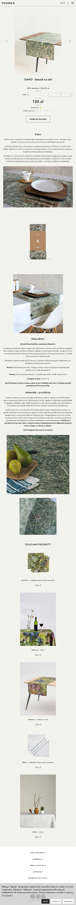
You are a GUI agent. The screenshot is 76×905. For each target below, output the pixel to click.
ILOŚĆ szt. (25, 95)
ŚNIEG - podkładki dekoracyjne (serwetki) (38, 762)
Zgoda (45, 901)
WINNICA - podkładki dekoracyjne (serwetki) (38, 580)
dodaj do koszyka (38, 119)
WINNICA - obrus (38, 650)
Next (69, 41)
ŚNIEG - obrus (38, 832)
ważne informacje (38, 853)
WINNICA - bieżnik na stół (38, 720)
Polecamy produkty (38, 544)
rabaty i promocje (38, 865)
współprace (38, 859)
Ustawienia (68, 901)
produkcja (38, 872)
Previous (6, 41)
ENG (63, 3)
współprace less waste (38, 878)
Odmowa (56, 901)
